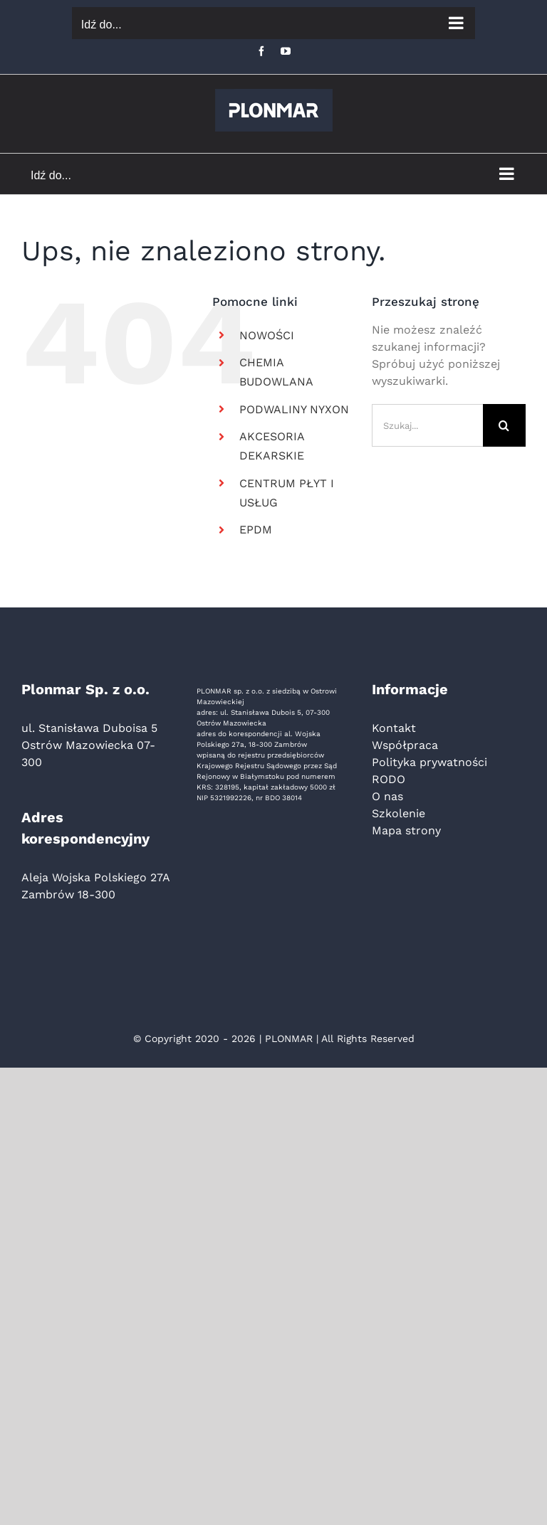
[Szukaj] (504, 425)
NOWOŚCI (266, 335)
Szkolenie (398, 813)
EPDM (255, 529)
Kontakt (394, 728)
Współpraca (405, 745)
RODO (388, 779)
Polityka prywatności (429, 762)
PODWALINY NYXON (294, 409)
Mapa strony (406, 830)
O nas (387, 796)
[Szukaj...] (427, 425)
